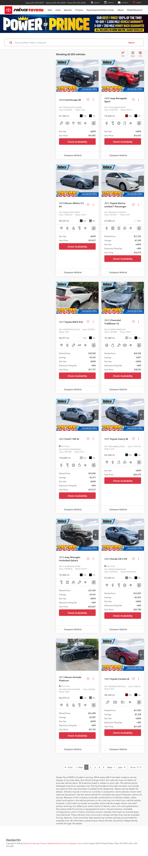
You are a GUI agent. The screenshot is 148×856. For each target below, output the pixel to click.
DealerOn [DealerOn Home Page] (27, 843)
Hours (80, 843)
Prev (79, 767)
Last (121, 767)
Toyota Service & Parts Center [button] (100, 9)
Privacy (43, 843)
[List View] (140, 54)
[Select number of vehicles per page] (136, 767)
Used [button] (58, 9)
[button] (96, 76)
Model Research (134, 9)
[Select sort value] (124, 54)
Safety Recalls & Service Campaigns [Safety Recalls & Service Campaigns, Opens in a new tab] (62, 843)
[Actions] (93, 99)
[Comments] (94, 123)
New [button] (50, 9)
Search (131, 42)
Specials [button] (68, 9)
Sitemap (36, 843)
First (69, 767)
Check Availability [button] (77, 141)
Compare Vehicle (73, 155)
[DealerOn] (13, 839)
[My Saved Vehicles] (137, 2)
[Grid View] (132, 54)
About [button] (121, 9)
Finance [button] (79, 9)
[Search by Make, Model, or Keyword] (69, 42)
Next (111, 767)
